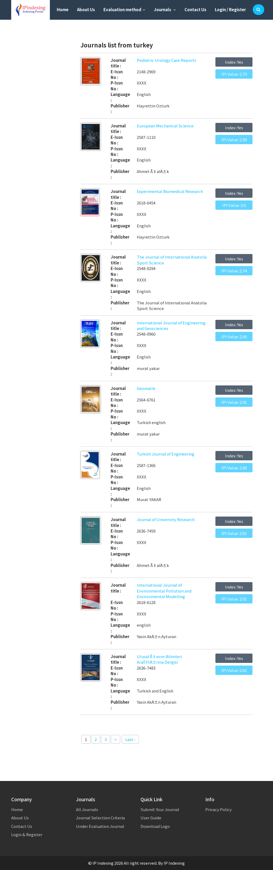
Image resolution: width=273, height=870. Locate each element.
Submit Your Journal (159, 809)
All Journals (87, 809)
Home (63, 9)
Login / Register (230, 9)
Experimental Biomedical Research (170, 191)
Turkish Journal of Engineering (165, 454)
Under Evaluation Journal (100, 826)
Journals (165, 9)
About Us (86, 9)
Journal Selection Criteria (100, 817)
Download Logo (155, 826)
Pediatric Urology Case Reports (166, 60)
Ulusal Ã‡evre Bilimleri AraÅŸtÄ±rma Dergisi (159, 659)
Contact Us (195, 9)
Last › (130, 739)
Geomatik (146, 388)
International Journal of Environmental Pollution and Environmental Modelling (164, 590)
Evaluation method (124, 9)
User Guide (150, 817)
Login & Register (26, 834)
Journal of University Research (166, 519)
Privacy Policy (218, 809)
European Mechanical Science (165, 125)
